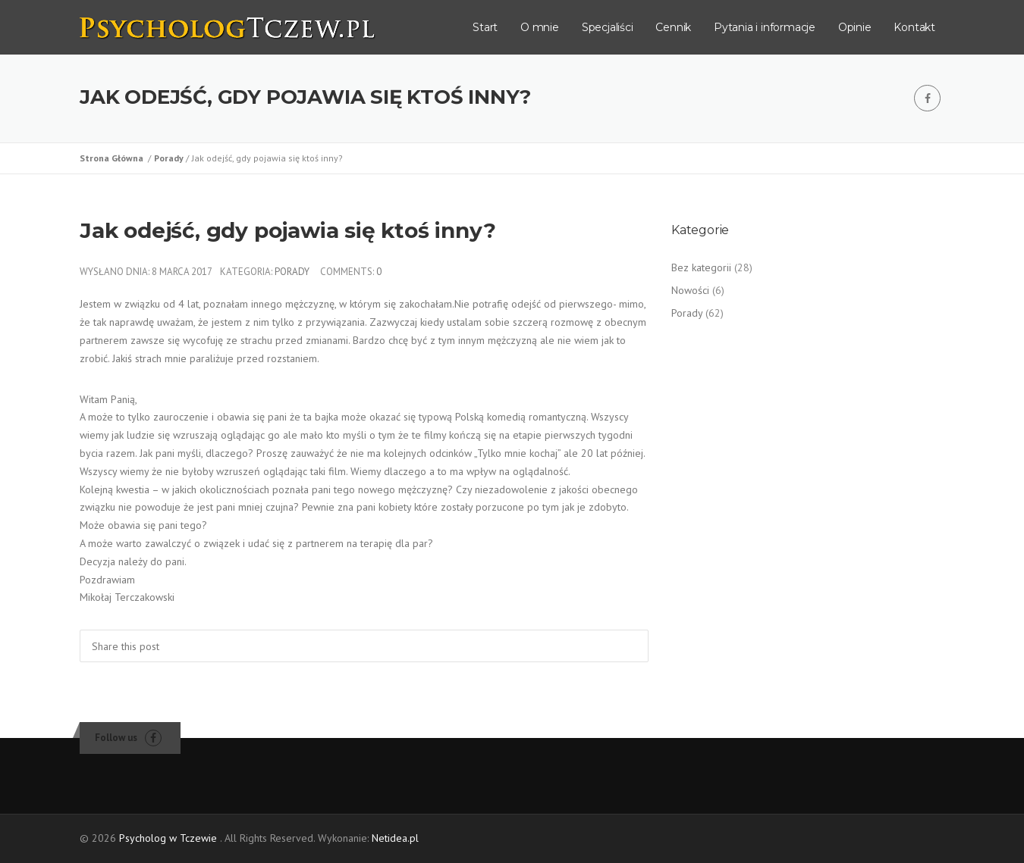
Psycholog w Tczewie (168, 838)
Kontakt (914, 27)
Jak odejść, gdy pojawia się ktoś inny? (287, 230)
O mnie (539, 27)
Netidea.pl (395, 838)
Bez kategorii (701, 267)
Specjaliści (607, 27)
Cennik (673, 27)
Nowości (690, 290)
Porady (170, 158)
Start (485, 27)
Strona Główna (114, 158)
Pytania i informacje (764, 27)
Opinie (855, 27)
